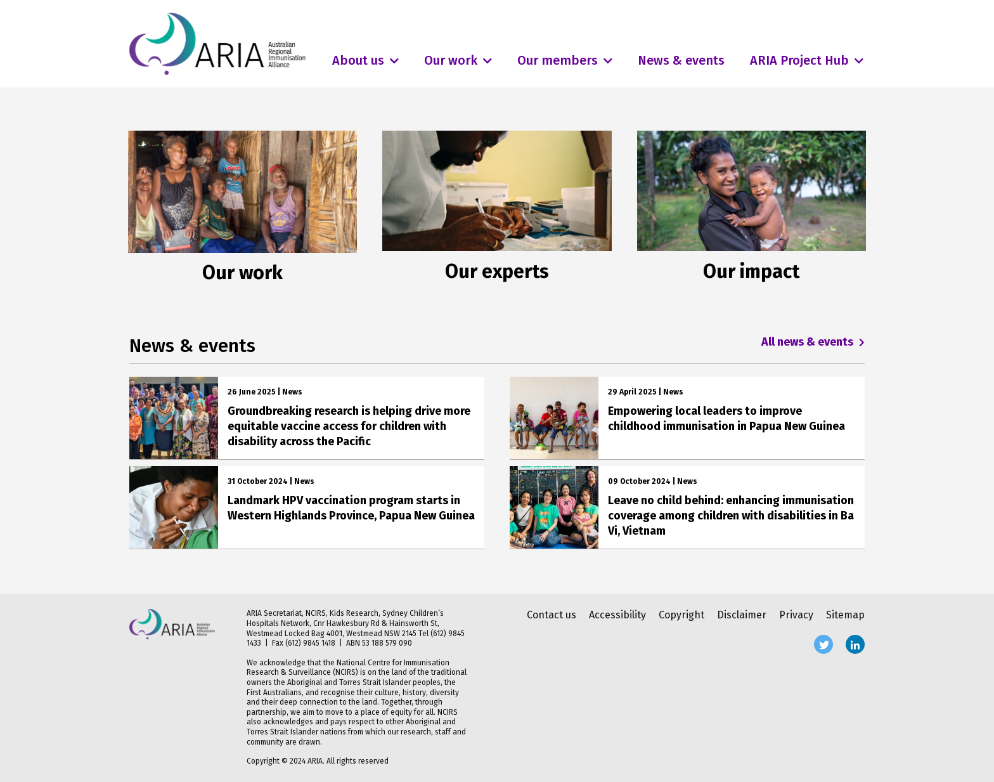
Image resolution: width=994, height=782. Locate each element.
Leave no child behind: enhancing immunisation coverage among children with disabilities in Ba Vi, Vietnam (731, 515)
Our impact (751, 271)
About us (358, 60)
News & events (681, 60)
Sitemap (845, 615)
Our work (450, 60)
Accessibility (617, 615)
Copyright (681, 615)
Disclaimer (741, 615)
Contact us (551, 615)
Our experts (497, 271)
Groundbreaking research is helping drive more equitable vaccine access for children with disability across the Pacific (349, 426)
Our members (557, 60)
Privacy (796, 615)
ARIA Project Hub (799, 60)
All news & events (813, 342)
